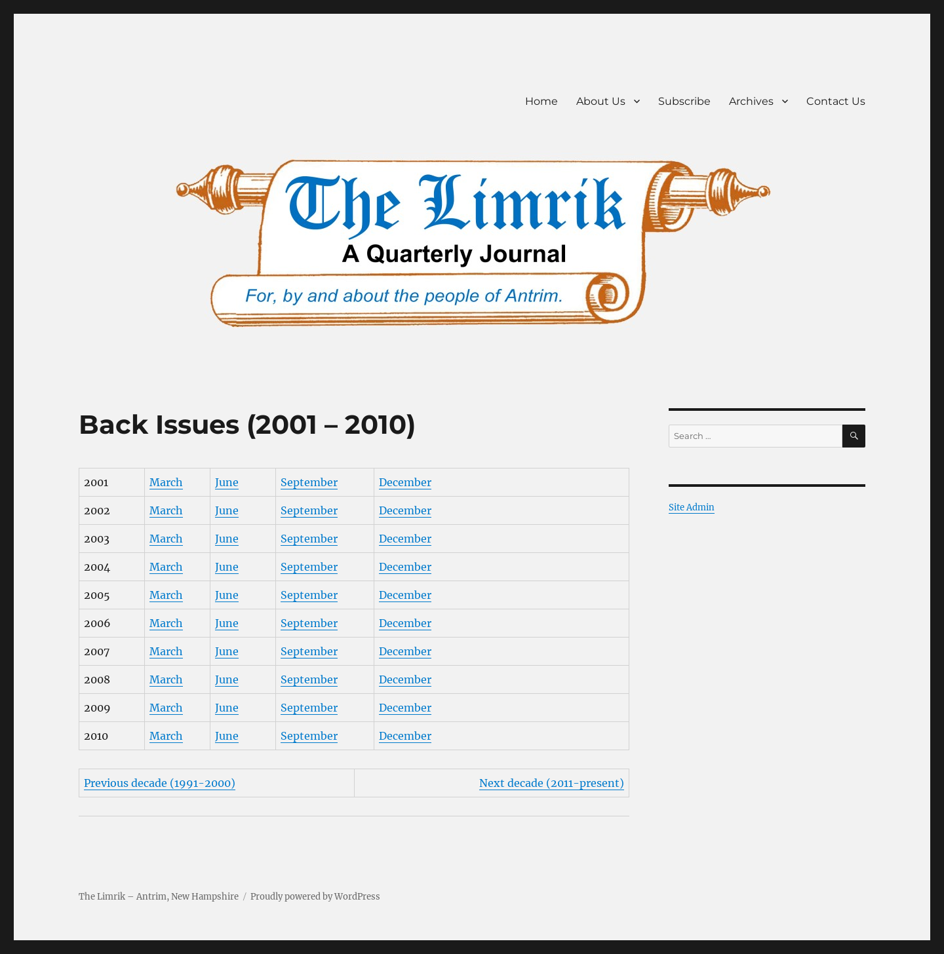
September (309, 482)
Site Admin (692, 507)
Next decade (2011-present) (551, 783)
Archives (751, 101)
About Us (600, 101)
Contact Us (835, 101)
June (227, 482)
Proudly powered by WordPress (315, 896)
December (405, 482)
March (166, 482)
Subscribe (684, 101)
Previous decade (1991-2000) (159, 783)
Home (541, 101)
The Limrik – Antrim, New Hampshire (159, 896)
